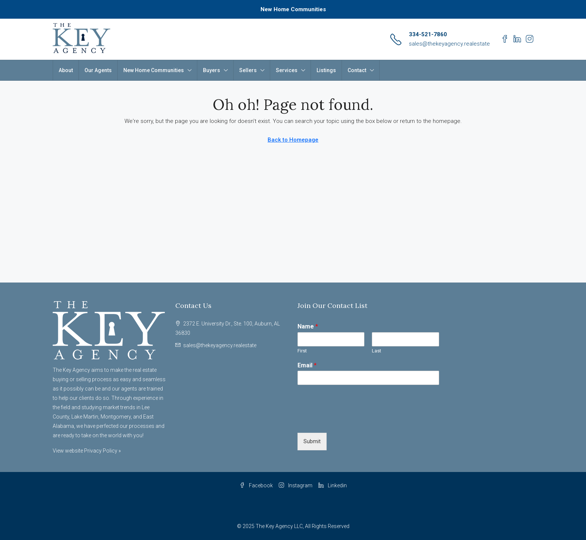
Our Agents (98, 70)
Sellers (248, 70)
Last (376, 351)
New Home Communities (293, 9)
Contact (357, 70)
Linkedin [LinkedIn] (332, 485)
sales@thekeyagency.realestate (449, 43)
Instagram (295, 485)
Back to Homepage (293, 139)
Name (307, 326)
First (302, 351)
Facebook (256, 485)
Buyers (211, 70)
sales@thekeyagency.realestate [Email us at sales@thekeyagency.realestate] (219, 345)
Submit (312, 441)
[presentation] (354, 420)
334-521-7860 (428, 34)
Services (286, 70)
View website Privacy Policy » (87, 451)
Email (307, 365)
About (66, 70)
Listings (326, 70)
